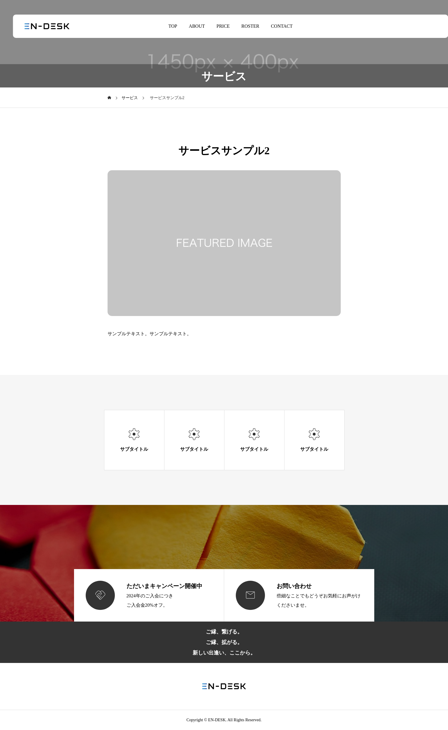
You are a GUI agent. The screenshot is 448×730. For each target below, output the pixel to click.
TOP (166, 26)
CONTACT (275, 26)
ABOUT (190, 26)
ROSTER (244, 26)
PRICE (216, 26)
